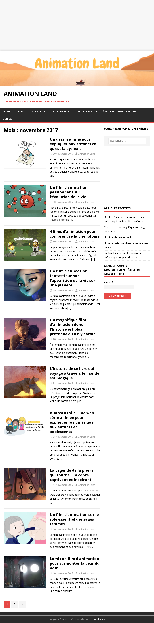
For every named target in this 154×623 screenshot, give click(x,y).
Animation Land (86, 153)
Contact (8, 118)
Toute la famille (87, 111)
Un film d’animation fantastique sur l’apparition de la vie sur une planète (72, 278)
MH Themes (99, 619)
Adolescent (39, 111)
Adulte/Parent (61, 111)
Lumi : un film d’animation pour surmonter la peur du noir (75, 563)
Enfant (22, 111)
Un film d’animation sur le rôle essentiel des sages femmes (74, 519)
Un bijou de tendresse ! (117, 237)
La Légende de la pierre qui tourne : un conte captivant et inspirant (72, 475)
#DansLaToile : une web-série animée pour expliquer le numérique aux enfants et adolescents (72, 422)
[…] (54, 175)
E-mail (108, 282)
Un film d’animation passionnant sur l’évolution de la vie (69, 192)
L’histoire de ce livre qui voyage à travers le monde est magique (74, 373)
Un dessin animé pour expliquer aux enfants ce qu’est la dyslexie (73, 144)
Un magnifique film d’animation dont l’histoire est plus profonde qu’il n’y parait (72, 326)
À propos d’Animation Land (120, 111)
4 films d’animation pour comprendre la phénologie (75, 234)
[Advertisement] (77, 25)
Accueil (7, 111)
